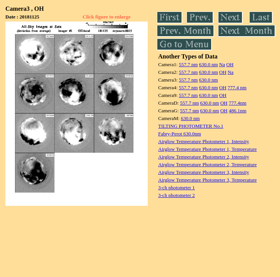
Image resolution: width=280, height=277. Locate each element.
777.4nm (238, 103)
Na (222, 64)
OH (229, 64)
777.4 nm (237, 87)
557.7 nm (188, 64)
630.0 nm (208, 64)
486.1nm (238, 110)
